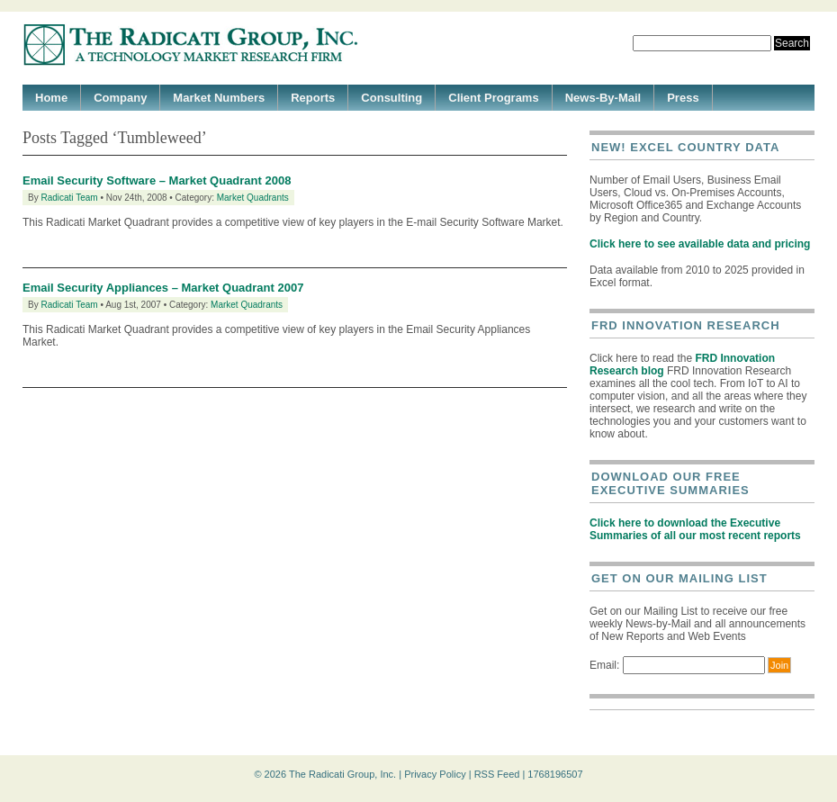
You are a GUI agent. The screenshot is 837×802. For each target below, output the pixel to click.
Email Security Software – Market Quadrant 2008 (156, 180)
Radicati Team (68, 198)
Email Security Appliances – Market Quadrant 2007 (162, 287)
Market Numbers (219, 97)
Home (51, 97)
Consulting (391, 97)
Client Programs (493, 97)
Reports (313, 97)
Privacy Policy (434, 774)
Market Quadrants (253, 198)
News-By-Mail (603, 97)
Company (120, 97)
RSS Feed (497, 774)
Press (682, 97)
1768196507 (554, 774)
